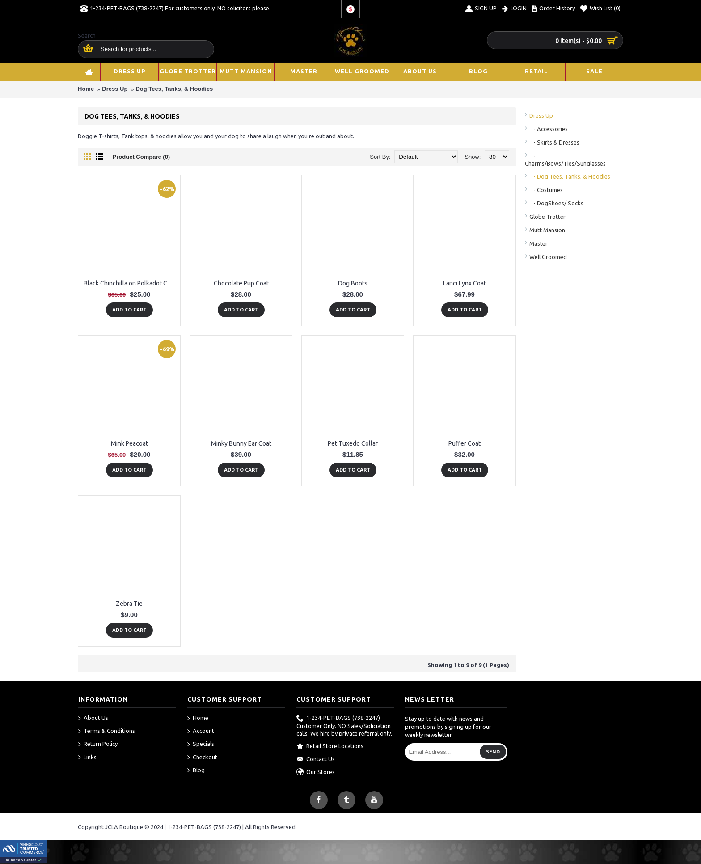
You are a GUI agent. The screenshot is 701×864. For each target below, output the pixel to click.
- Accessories (548, 129)
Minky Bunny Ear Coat (241, 443)
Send (493, 751)
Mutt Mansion (547, 230)
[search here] (86, 48)
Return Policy (98, 745)
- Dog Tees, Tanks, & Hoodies (569, 176)
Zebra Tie (129, 603)
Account (200, 732)
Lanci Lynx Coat (464, 283)
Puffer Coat (464, 443)
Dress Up (114, 88)
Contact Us (315, 759)
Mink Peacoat (129, 443)
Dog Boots (352, 283)
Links (87, 757)
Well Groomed (548, 257)
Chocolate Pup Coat (241, 283)
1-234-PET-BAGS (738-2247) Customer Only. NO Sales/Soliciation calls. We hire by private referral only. (344, 726)
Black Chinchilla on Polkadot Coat (130, 283)
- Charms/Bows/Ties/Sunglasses (565, 159)
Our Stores (315, 772)
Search (87, 35)
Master (538, 243)
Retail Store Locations (329, 746)
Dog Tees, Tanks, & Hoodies (174, 88)
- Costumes (546, 190)
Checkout (202, 757)
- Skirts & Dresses (554, 142)
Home (86, 88)
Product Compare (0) (141, 156)
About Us (93, 719)
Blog (196, 770)
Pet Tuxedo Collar (353, 443)
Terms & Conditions (106, 732)
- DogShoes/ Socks (556, 203)
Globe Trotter (547, 216)
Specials (200, 745)
